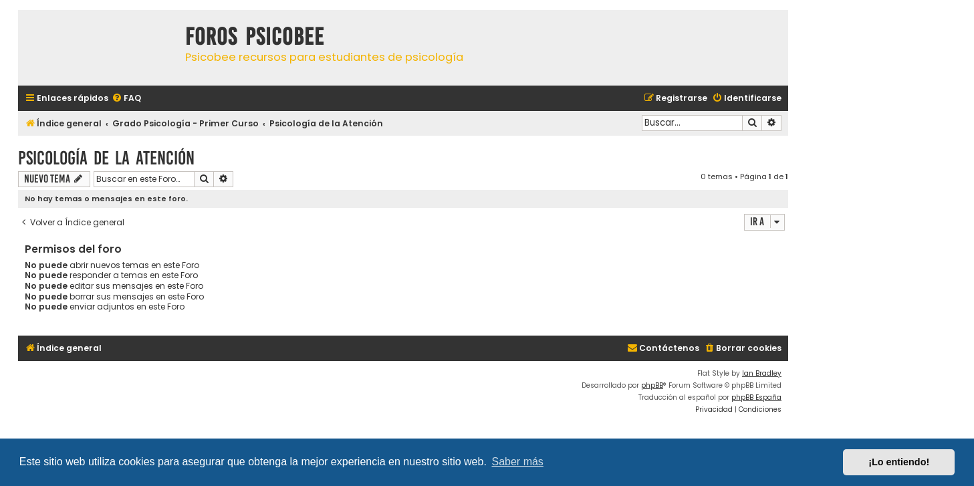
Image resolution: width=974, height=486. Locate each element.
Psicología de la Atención (106, 158)
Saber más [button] (517, 461)
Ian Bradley (761, 373)
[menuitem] (126, 99)
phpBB (652, 385)
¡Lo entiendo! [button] (898, 462)
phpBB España (756, 397)
